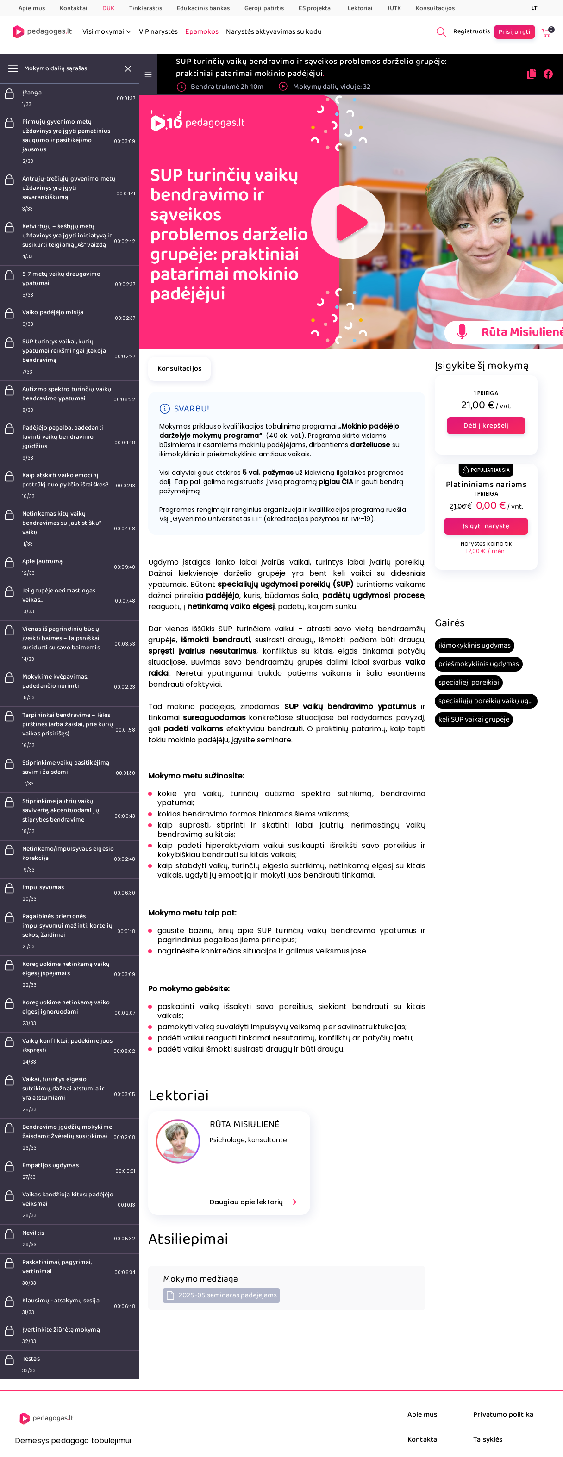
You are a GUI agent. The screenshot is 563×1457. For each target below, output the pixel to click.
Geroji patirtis (264, 8)
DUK (108, 8)
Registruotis (471, 31)
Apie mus (32, 8)
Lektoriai (360, 8)
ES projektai (315, 8)
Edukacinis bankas (203, 8)
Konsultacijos (435, 8)
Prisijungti (515, 32)
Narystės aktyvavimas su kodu (274, 31)
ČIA (347, 481)
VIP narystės (158, 31)
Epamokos (202, 31)
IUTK (394, 8)
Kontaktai (74, 8)
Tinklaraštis (145, 8)
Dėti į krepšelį (486, 425)
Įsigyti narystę (486, 526)
